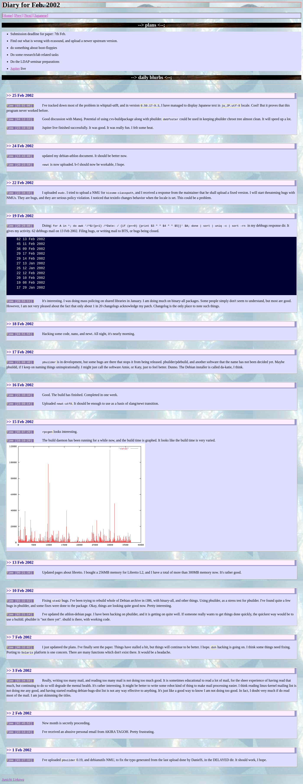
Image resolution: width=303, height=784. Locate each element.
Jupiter (15, 68)
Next (28, 15)
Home (7, 15)
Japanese (41, 15)
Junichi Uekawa (13, 769)
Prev (18, 15)
